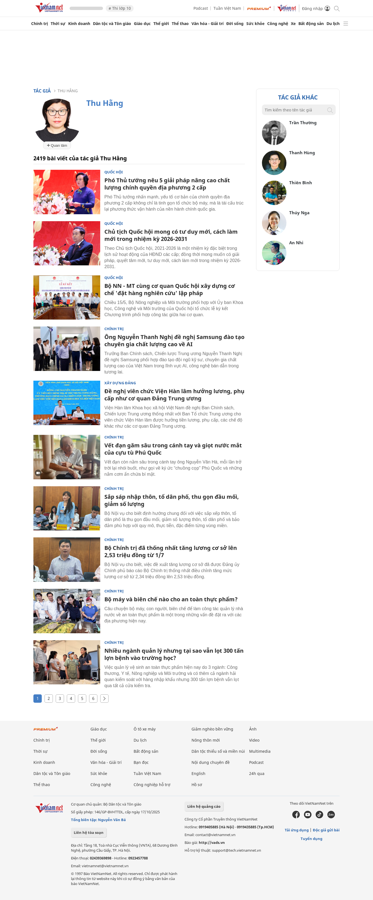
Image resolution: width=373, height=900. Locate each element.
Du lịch (333, 24)
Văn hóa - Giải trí (208, 24)
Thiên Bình (300, 182)
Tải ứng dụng (297, 829)
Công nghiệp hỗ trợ (152, 784)
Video (254, 740)
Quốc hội (113, 172)
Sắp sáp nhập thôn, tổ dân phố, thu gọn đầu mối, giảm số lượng (171, 500)
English (198, 773)
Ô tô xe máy (145, 729)
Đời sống (235, 24)
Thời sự (58, 24)
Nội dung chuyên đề (211, 762)
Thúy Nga (299, 212)
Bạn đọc (141, 762)
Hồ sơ (197, 784)
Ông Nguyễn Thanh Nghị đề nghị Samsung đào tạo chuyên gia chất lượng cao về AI (174, 340)
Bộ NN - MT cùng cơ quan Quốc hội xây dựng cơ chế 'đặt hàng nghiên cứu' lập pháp (169, 289)
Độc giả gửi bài (326, 829)
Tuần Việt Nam (227, 8)
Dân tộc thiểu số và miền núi (218, 751)
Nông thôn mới (206, 740)
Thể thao (180, 24)
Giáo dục (142, 24)
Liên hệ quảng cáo (203, 806)
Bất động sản (311, 24)
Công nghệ (277, 24)
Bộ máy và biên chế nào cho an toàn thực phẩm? (171, 599)
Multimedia (260, 751)
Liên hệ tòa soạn (89, 832)
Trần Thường (303, 122)
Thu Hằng (68, 90)
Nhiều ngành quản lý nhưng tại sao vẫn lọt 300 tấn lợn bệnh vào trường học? (174, 654)
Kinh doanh (79, 24)
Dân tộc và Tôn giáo (112, 24)
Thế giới (161, 24)
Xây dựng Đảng (120, 383)
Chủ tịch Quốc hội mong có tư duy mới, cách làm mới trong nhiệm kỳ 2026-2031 (171, 235)
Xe (293, 24)
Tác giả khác (298, 97)
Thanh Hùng (302, 152)
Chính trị (39, 24)
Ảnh (253, 729)
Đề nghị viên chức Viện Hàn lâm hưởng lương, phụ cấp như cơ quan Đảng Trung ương (174, 394)
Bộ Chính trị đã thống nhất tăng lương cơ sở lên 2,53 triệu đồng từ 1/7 (170, 551)
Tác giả (42, 91)
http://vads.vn (212, 842)
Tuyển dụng (311, 838)
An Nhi (296, 242)
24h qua (256, 773)
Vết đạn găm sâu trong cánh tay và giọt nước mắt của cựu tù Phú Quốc (173, 449)
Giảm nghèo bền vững (212, 729)
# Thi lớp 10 (120, 8)
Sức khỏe (255, 24)
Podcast (200, 8)
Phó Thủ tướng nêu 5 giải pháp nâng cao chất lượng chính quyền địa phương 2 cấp (167, 183)
